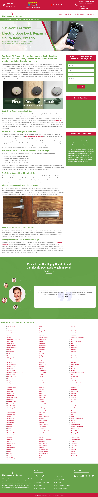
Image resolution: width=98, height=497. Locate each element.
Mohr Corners (42, 429)
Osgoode (41, 447)
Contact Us (90, 14)
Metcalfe (41, 422)
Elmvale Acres (11, 443)
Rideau (72, 354)
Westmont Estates (75, 439)
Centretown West (11, 402)
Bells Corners (10, 352)
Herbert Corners (43, 339)
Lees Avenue (42, 372)
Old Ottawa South (43, 445)
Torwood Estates (75, 406)
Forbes (9, 449)
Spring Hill (73, 393)
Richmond (73, 352)
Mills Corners (42, 427)
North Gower (42, 437)
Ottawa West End (43, 454)
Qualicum (73, 335)
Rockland (73, 366)
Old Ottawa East (43, 443)
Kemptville (42, 360)
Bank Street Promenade (13, 339)
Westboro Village (75, 437)
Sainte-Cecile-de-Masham (77, 372)
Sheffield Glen (74, 377)
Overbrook (41, 456)
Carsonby (9, 389)
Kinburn (41, 368)
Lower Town (42, 387)
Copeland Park (11, 414)
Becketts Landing (11, 347)
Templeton (73, 397)
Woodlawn (73, 449)
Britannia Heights (11, 364)
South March (74, 389)
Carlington (10, 381)
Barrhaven (10, 341)
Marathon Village (43, 404)
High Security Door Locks (42, 476)
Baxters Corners (11, 345)
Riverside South (75, 360)
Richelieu (73, 350)
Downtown (10, 431)
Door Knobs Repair (41, 488)
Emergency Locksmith (61, 488)
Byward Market (11, 375)
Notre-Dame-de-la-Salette (45, 439)
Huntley (41, 356)
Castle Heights (11, 393)
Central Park (10, 395)
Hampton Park (42, 331)
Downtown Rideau (12, 435)
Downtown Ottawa (12, 433)
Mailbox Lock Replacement (63, 485)
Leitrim (41, 375)
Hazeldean (41, 335)
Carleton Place (11, 379)
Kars (40, 358)
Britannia (9, 362)
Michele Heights (43, 424)
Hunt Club (41, 354)
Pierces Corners (75, 331)
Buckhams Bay (11, 366)
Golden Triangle (11, 458)
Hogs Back (42, 350)
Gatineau (9, 454)
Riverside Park (74, 358)
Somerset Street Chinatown (78, 383)
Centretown (10, 399)
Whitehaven (74, 443)
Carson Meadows (11, 387)
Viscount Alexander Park (77, 418)
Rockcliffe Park (75, 364)
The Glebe (73, 399)
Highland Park (42, 345)
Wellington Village (75, 429)
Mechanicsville (43, 420)
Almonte (9, 329)
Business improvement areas (15, 372)
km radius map (81, 113)
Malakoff (41, 393)
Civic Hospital (11, 408)
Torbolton (73, 404)
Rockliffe (73, 368)
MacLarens (42, 391)
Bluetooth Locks (60, 479)
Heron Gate (42, 341)
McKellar (41, 418)
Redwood (73, 343)
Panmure (73, 327)
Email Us (79, 476)
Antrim (9, 335)
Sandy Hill (73, 375)
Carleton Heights (11, 377)
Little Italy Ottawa (43, 383)
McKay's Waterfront (44, 416)
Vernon (72, 416)
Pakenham (41, 458)
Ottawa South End (43, 452)
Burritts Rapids (11, 370)
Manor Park (42, 397)
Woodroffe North (75, 456)
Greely (40, 327)
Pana (40, 460)
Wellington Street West (77, 427)
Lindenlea (41, 381)
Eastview (9, 439)
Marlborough (42, 408)
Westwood (73, 441)
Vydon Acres (74, 420)
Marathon (41, 402)
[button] (15, 307)
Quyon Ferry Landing (76, 341)
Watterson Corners (75, 424)
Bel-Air (9, 350)
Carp (8, 385)
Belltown (9, 354)
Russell (73, 370)
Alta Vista (9, 331)
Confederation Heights (13, 410)
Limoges (41, 377)
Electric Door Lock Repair (42, 482)
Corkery (9, 416)
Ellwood (9, 441)
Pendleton (73, 329)
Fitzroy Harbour (11, 447)
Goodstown (10, 460)
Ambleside (10, 333)
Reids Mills (74, 347)
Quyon (72, 339)
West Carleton (74, 431)
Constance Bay (11, 412)
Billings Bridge (11, 358)
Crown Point (10, 420)
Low (40, 385)
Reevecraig (73, 345)
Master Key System (41, 479)
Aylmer (9, 337)
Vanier (72, 414)
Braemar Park (10, 360)
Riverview (73, 362)
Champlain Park (11, 404)
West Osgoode (74, 433)
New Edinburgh (43, 435)
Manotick (41, 399)
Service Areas (79, 14)
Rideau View (74, 356)
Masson (41, 414)
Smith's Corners (75, 381)
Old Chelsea (42, 441)
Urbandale (73, 412)
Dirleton (9, 429)
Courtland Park (11, 418)
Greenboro (41, 329)
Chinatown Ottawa (12, 406)
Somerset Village (75, 385)
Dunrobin (9, 437)
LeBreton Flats (43, 370)
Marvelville (42, 412)
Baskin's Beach (11, 343)
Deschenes (10, 427)
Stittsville (73, 395)
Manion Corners (43, 395)
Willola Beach (74, 445)
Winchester (74, 447)
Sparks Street (74, 391)
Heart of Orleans (43, 337)
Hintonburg (42, 347)
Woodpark (73, 452)
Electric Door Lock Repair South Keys (30, 19)
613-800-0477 (84, 8)
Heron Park (42, 343)
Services (68, 14)
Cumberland (10, 422)
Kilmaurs (41, 366)
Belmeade (10, 356)
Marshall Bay (42, 410)
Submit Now (81, 87)
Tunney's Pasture (75, 408)
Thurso (72, 402)
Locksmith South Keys (48, 495)
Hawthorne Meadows (44, 333)
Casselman (10, 391)
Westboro (73, 435)
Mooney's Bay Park (44, 431)
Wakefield (73, 422)
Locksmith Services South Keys (13, 19)
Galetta (9, 452)
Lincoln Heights (43, 379)
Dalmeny (9, 424)
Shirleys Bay (74, 379)
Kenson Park (42, 364)
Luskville (41, 389)
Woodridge (73, 454)
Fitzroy (9, 445)
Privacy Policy (59, 476)
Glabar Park (10, 456)
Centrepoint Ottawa (12, 397)
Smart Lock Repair (41, 485)
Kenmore (41, 362)
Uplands (73, 410)
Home (60, 14)
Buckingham (10, 368)
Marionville (42, 406)
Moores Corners (43, 433)
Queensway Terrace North (77, 337)
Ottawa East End (43, 449)
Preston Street (74, 333)
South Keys (73, 387)
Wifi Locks (58, 482)
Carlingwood (10, 383)
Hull (40, 352)
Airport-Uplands (11, 327)
